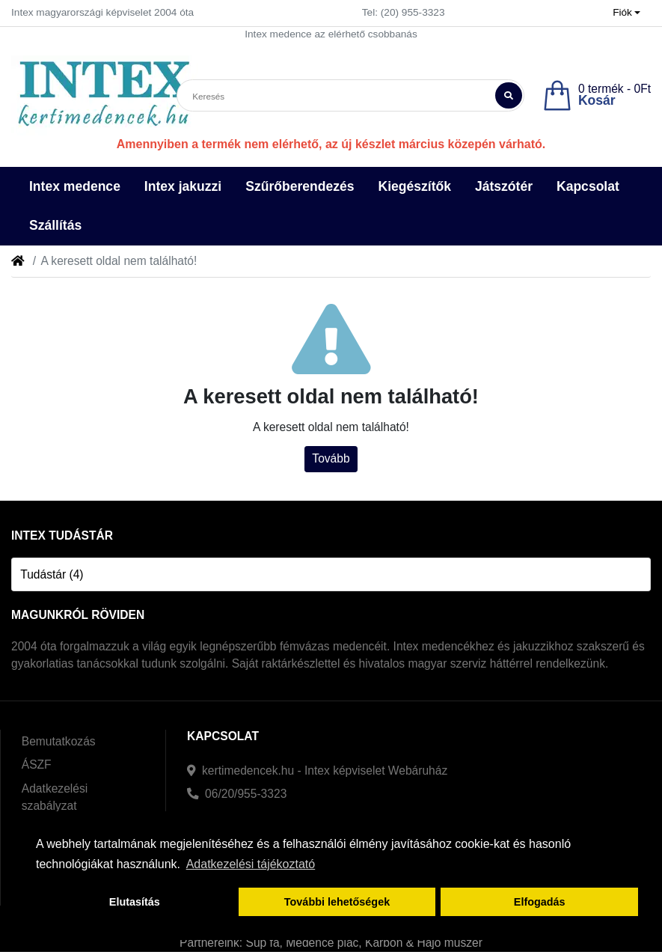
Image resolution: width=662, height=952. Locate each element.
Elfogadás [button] (540, 902)
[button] (627, 13)
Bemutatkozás (59, 741)
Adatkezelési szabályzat (55, 797)
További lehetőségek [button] (337, 902)
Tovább (330, 458)
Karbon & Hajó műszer (423, 942)
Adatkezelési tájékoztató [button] (251, 864)
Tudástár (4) (51, 574)
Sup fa (263, 942)
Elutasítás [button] (134, 902)
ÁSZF (37, 764)
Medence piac (322, 942)
